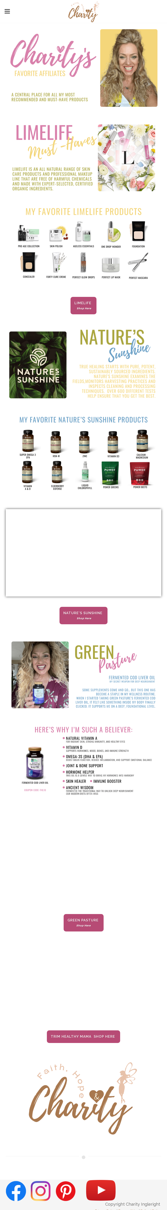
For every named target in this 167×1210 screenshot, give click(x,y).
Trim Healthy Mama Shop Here (83, 1036)
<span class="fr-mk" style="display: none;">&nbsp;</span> (83, 985)
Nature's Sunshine (83, 615)
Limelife (83, 305)
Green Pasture (84, 922)
